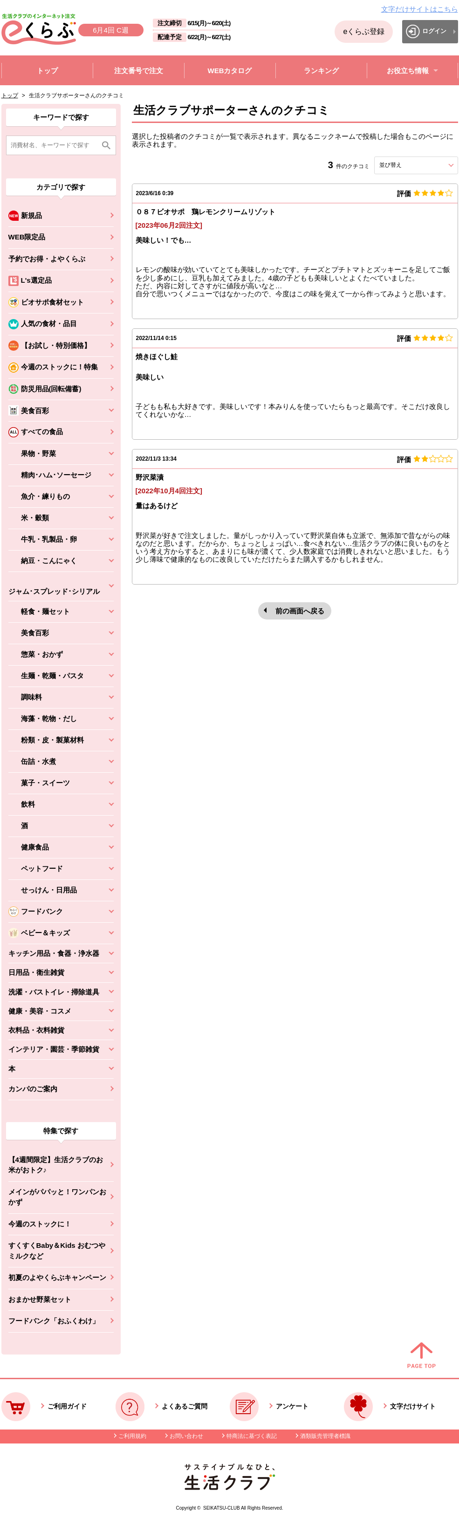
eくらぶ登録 (363, 31)
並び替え (407, 165)
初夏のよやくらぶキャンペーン (57, 1277)
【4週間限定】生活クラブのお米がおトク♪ (55, 1165)
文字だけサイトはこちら (419, 9)
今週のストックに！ (39, 1224)
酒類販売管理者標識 (325, 1436)
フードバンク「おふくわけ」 (53, 1321)
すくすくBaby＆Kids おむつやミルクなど (56, 1250)
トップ (9, 95)
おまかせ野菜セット (39, 1299)
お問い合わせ (186, 1436)
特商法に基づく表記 (251, 1436)
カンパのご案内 (32, 1089)
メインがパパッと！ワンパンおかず (57, 1197)
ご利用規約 (132, 1436)
